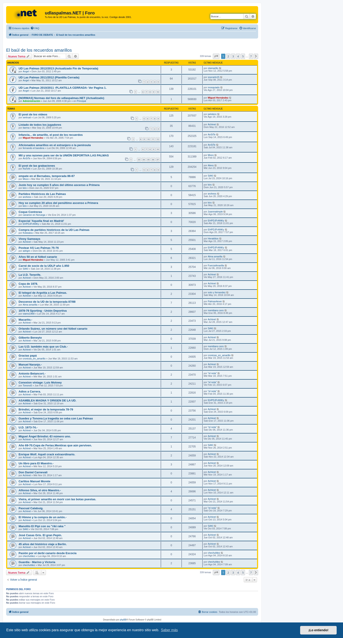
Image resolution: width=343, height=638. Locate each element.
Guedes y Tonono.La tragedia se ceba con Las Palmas (56, 418)
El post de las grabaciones (37, 165)
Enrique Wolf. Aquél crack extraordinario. (47, 454)
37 (158, 159)
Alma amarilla (215, 256)
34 (144, 159)
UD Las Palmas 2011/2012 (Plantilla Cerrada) (49, 77)
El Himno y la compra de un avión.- (42, 517)
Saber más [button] (169, 630)
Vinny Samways (29, 238)
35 (148, 159)
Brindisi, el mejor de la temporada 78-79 (46, 409)
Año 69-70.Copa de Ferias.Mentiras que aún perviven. (55, 445)
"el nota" (212, 373)
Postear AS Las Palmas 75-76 (39, 247)
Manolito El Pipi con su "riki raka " (42, 526)
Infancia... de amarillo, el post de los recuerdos (51, 134)
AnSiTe (211, 134)
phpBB (123, 620)
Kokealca (28, 233)
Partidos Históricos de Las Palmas (42, 194)
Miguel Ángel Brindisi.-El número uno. (45, 436)
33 (139, 159)
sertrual (27, 117)
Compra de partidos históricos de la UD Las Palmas (54, 230)
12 (158, 139)
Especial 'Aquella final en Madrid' (41, 221)
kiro (25, 188)
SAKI (210, 175)
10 (158, 91)
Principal (81, 101)
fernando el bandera (33, 148)
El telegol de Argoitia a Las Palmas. (43, 292)
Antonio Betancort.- (32, 373)
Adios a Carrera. (30, 391)
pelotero (212, 114)
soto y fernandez (217, 292)
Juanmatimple (215, 211)
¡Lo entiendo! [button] (318, 630)
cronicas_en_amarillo (34, 358)
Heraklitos (213, 238)
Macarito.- (25, 319)
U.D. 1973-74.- (28, 427)
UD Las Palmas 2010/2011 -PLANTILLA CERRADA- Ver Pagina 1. (63, 87)
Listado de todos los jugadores (40, 124)
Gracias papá (28, 355)
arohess (27, 197)
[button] (216, 56)
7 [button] (251, 56)
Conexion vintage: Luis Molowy (40, 382)
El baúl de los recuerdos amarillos (39, 50)
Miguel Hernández (218, 97)
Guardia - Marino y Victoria (37, 562)
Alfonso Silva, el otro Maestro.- (40, 490)
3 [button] (233, 56)
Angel (26, 71)
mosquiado (214, 87)
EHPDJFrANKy (31, 224)
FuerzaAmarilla (216, 265)
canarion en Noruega (34, 215)
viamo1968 (29, 313)
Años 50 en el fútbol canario (38, 256)
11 (153, 139)
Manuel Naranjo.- (30, 364)
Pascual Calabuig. (31, 508)
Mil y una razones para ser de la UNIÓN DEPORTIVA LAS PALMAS (64, 155)
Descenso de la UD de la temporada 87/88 (47, 301)
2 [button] (228, 56)
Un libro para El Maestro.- (36, 463)
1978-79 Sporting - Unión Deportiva (43, 310)
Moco (211, 155)
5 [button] (243, 56)
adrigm (26, 250)
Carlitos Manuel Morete (34, 481)
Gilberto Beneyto (30, 337)
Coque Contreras (30, 212)
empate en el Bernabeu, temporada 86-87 (47, 176)
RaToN (26, 168)
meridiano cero (216, 310)
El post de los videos (33, 114)
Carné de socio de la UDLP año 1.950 (44, 265)
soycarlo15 (213, 77)
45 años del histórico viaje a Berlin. (43, 544)
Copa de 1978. (28, 283)
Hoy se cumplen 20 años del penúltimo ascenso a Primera (58, 203)
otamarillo (213, 68)
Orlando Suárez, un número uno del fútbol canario (53, 328)
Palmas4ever (215, 301)
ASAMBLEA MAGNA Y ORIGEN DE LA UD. (47, 400)
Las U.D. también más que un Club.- (43, 346)
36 (153, 159)
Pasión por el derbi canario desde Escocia (48, 553)
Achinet (212, 124)
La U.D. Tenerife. (30, 274)
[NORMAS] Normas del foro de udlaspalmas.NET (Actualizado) (61, 98)
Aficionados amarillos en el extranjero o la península (55, 145)
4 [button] (238, 56)
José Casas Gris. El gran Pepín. (40, 535)
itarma (26, 127)
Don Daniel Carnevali (33, 472)
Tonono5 (27, 385)
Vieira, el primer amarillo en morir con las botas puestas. (57, 499)
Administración (31, 101)
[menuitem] (34, 28)
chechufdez (29, 556)
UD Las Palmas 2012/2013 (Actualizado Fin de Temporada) (58, 68)
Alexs (211, 165)
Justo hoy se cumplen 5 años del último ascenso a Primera (59, 185)
